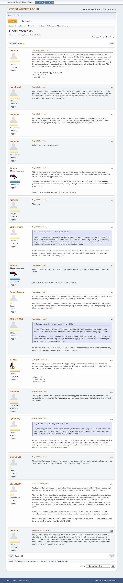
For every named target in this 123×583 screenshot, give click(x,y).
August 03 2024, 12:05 (39, 200)
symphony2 (15, 87)
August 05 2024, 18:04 (39, 391)
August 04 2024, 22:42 (39, 319)
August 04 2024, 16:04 (39, 292)
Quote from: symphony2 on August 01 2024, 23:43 (53, 232)
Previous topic (98, 37)
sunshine (14, 114)
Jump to (82, 566)
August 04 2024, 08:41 (39, 227)
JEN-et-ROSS (16, 227)
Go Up (11, 556)
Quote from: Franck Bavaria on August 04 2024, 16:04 (54, 324)
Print (112, 43)
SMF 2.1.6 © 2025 (11, 580)
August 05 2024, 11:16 (41, 359)
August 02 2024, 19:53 (39, 168)
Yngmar (14, 168)
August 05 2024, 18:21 (39, 418)
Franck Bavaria (17, 292)
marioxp (14, 50)
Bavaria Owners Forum (23, 9)
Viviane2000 (15, 484)
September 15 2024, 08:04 (40, 530)
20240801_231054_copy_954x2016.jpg (47, 73)
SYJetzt (13, 360)
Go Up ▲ (114, 580)
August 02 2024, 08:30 (39, 141)
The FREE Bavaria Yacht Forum (99, 9)
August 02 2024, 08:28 (39, 114)
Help (97, 580)
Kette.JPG (37, 377)
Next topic (109, 37)
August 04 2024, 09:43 (39, 265)
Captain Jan (15, 457)
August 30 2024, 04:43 (39, 457)
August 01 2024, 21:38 (41, 50)
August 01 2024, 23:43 (39, 87)
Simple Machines (23, 580)
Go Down (12, 43)
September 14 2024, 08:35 (40, 484)
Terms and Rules (105, 580)
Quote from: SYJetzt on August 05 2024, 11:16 (52, 424)
